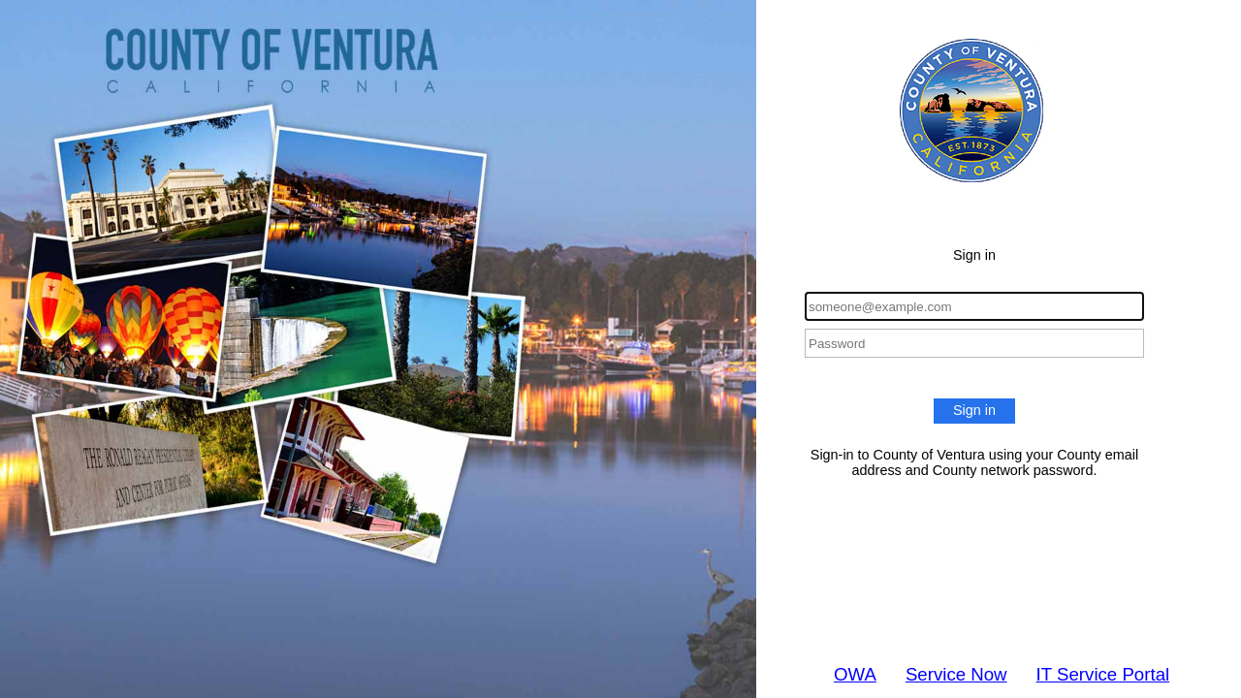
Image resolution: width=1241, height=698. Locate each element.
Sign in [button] (974, 410)
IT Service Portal (1103, 674)
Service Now (956, 674)
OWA (855, 674)
